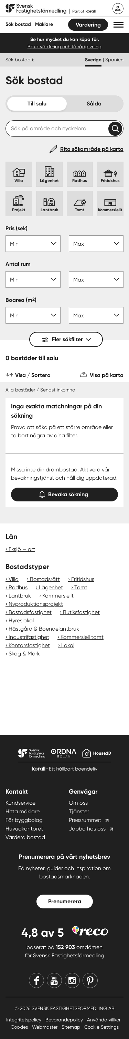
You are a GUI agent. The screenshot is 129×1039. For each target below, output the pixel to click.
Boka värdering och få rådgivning (64, 46)
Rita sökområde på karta (91, 149)
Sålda (94, 103)
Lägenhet (51, 587)
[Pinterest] (90, 980)
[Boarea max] (96, 315)
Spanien (114, 59)
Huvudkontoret (24, 828)
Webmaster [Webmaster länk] (45, 1027)
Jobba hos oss (87, 828)
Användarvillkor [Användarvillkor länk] (103, 1019)
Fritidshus (82, 579)
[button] (118, 25)
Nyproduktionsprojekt (36, 604)
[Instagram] (72, 980)
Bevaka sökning (64, 493)
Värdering (88, 24)
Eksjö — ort (22, 549)
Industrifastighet (29, 637)
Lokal (67, 645)
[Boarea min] (33, 315)
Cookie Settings (101, 1027)
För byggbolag (24, 820)
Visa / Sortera (33, 375)
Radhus (18, 587)
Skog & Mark (24, 653)
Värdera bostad (25, 837)
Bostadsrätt (45, 579)
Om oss (78, 802)
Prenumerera (64, 901)
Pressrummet (85, 820)
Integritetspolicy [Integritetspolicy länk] (24, 1019)
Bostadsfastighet (30, 612)
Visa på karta (106, 375)
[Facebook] (36, 980)
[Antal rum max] (96, 279)
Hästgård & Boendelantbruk (44, 628)
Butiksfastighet (81, 612)
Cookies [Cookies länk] (20, 1027)
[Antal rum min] (33, 279)
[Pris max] (96, 243)
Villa (14, 579)
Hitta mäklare (23, 811)
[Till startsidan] (51, 9)
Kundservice (20, 802)
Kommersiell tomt (82, 637)
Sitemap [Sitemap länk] (72, 1027)
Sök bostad (18, 24)
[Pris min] (33, 243)
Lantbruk (20, 595)
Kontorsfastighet (29, 645)
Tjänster (79, 811)
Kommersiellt (58, 595)
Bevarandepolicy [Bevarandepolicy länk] (64, 1019)
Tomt (80, 587)
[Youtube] (54, 980)
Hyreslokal (21, 620)
